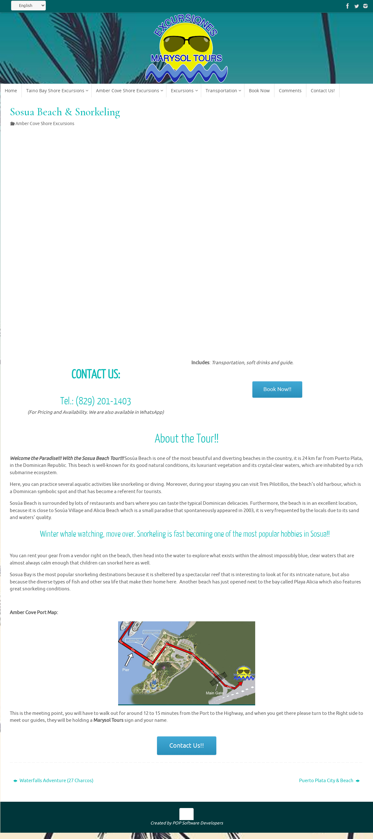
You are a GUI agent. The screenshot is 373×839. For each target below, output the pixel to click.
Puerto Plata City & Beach (329, 781)
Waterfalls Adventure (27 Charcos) (53, 781)
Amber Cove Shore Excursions (44, 123)
